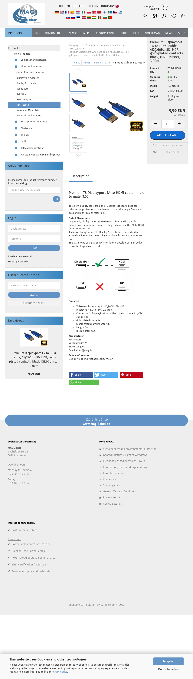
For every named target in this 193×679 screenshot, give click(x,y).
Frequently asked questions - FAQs (124, 461)
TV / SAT (22, 135)
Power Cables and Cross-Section (31, 544)
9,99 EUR (34, 374)
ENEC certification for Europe (29, 564)
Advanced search (34, 303)
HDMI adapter (24, 99)
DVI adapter (22, 88)
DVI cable (21, 94)
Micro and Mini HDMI (27, 110)
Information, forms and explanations (125, 467)
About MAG (152, 41)
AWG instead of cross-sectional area (34, 557)
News (168, 41)
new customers (79, 41)
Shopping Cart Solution (82, 604)
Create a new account (20, 256)
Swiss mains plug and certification (32, 571)
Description (81, 176)
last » (107, 62)
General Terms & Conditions (120, 491)
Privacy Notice (59, 671)
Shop (181, 41)
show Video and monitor (30, 72)
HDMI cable (22, 104)
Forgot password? (18, 261)
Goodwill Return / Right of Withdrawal (125, 455)
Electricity (23, 128)
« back (86, 62)
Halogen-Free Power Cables (28, 551)
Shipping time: (155, 79)
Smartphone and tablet (30, 121)
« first (77, 62)
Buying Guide (54, 41)
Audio (20, 141)
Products (15, 41)
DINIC (123, 41)
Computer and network (30, 60)
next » (97, 62)
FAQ (37, 41)
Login (34, 248)
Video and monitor (28, 66)
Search (34, 295)
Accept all (168, 661)
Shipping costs (112, 485)
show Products (22, 53)
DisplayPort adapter (27, 78)
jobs (136, 41)
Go (56, 199)
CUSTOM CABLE (105, 41)
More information (168, 669)
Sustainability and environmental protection (129, 449)
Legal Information (113, 473)
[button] (81, 375)
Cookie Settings (112, 503)
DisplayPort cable (26, 83)
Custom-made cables (24, 530)
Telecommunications (29, 148)
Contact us (109, 479)
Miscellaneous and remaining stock (37, 154)
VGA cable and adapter (28, 115)
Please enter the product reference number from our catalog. (32, 182)
